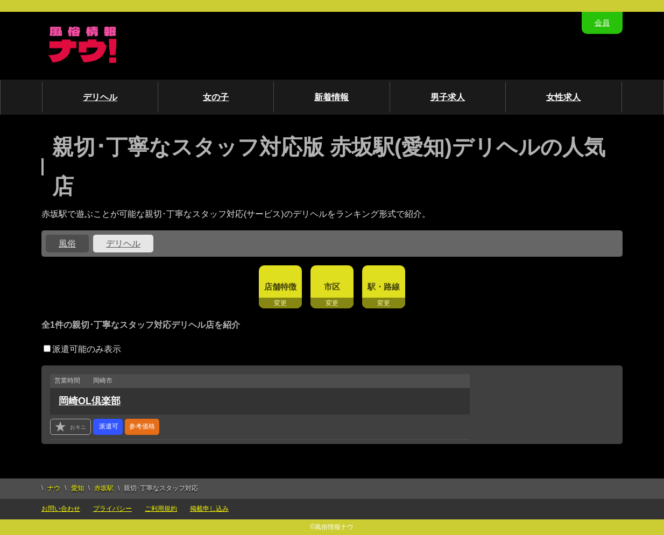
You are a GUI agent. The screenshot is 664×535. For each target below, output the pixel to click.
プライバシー (112, 508)
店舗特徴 (280, 286)
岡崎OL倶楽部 (90, 401)
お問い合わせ (60, 508)
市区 (332, 286)
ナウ (53, 488)
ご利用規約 (161, 508)
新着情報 (331, 97)
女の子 (216, 97)
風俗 (67, 243)
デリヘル (100, 97)
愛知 (77, 488)
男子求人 (447, 97)
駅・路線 (384, 286)
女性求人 (563, 97)
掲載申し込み (209, 508)
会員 (602, 22)
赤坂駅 (104, 488)
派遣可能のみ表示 (82, 349)
